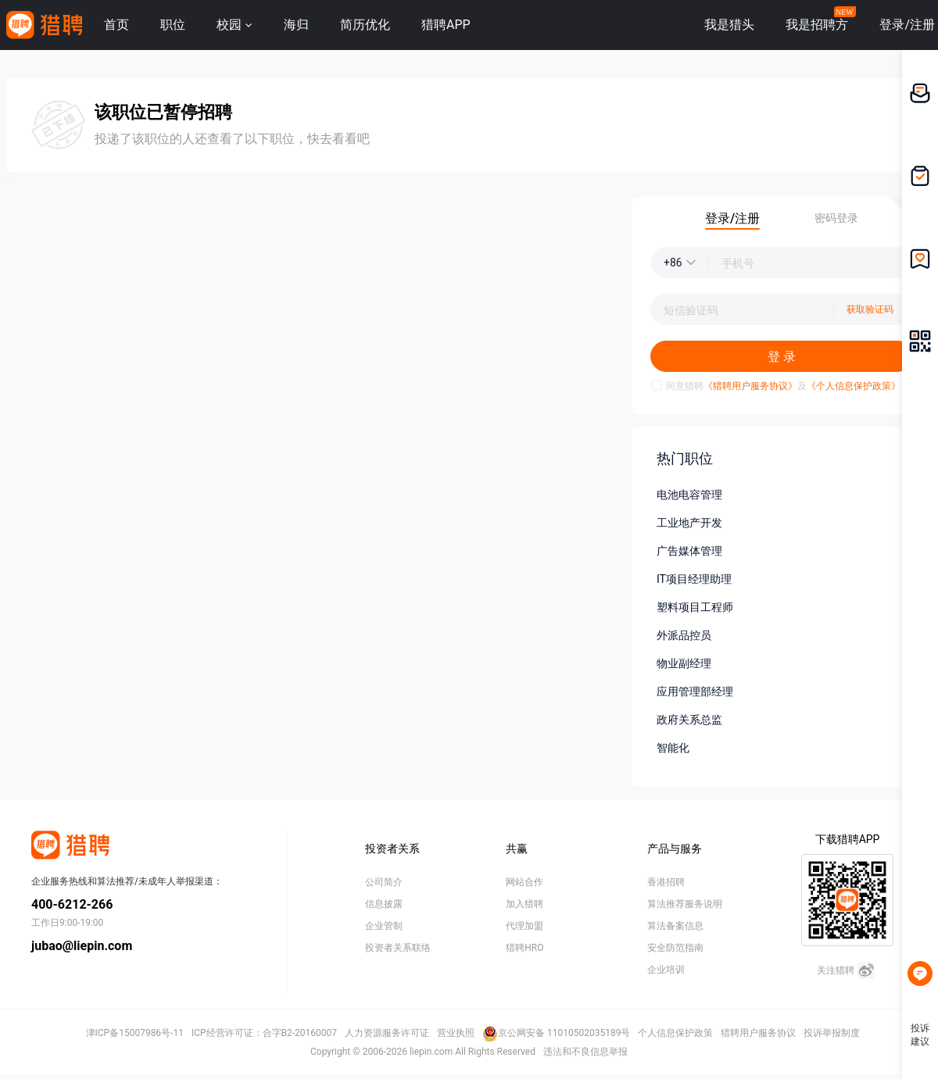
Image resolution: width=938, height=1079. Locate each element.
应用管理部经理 (695, 691)
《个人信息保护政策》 (853, 386)
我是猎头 (729, 24)
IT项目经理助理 (694, 579)
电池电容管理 (689, 494)
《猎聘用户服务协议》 (750, 386)
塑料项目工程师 (695, 607)
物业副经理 (684, 663)
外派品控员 (684, 635)
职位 (172, 24)
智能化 (673, 747)
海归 (296, 24)
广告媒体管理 (689, 551)
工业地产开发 (689, 522)
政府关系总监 (689, 719)
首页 (116, 24)
